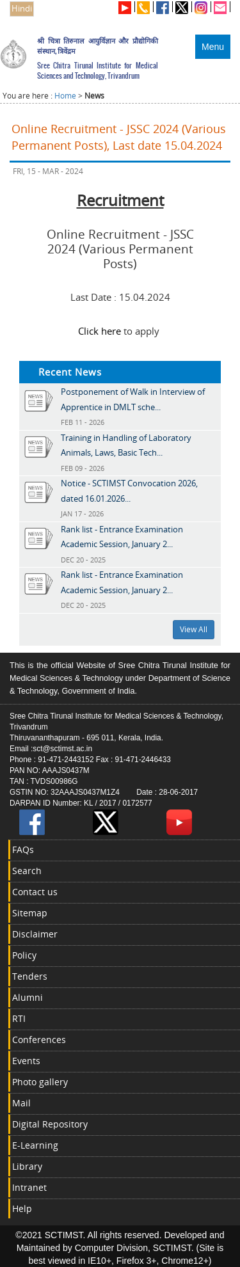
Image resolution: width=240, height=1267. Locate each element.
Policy (24, 955)
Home (65, 95)
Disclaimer (35, 934)
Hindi (22, 8)
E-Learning (35, 1145)
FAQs (23, 849)
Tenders (29, 976)
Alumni (27, 997)
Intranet (29, 1187)
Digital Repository (50, 1124)
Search (27, 871)
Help (22, 1208)
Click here (99, 330)
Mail (21, 1103)
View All (193, 629)
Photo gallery (40, 1082)
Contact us (35, 892)
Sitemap (29, 913)
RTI (19, 1018)
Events (26, 1061)
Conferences (39, 1039)
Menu (213, 47)
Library (27, 1166)
